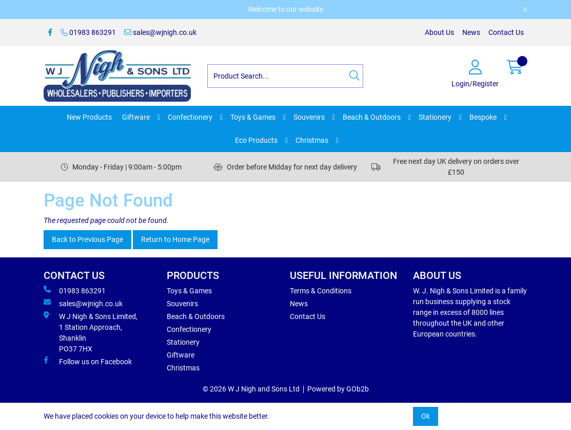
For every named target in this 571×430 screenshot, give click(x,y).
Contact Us (506, 32)
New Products (89, 117)
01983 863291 (88, 32)
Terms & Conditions (320, 291)
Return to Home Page (175, 239)
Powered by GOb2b (338, 389)
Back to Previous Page (87, 239)
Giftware (136, 117)
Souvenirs (309, 117)
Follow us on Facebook (88, 361)
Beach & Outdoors (372, 117)
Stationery (435, 117)
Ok (425, 416)
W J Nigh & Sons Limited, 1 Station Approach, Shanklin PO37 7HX (90, 332)
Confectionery (190, 117)
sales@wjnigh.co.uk (160, 32)
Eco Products (256, 140)
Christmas (312, 140)
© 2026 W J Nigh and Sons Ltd (251, 389)
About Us (439, 32)
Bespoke (483, 117)
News (471, 32)
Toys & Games (252, 117)
